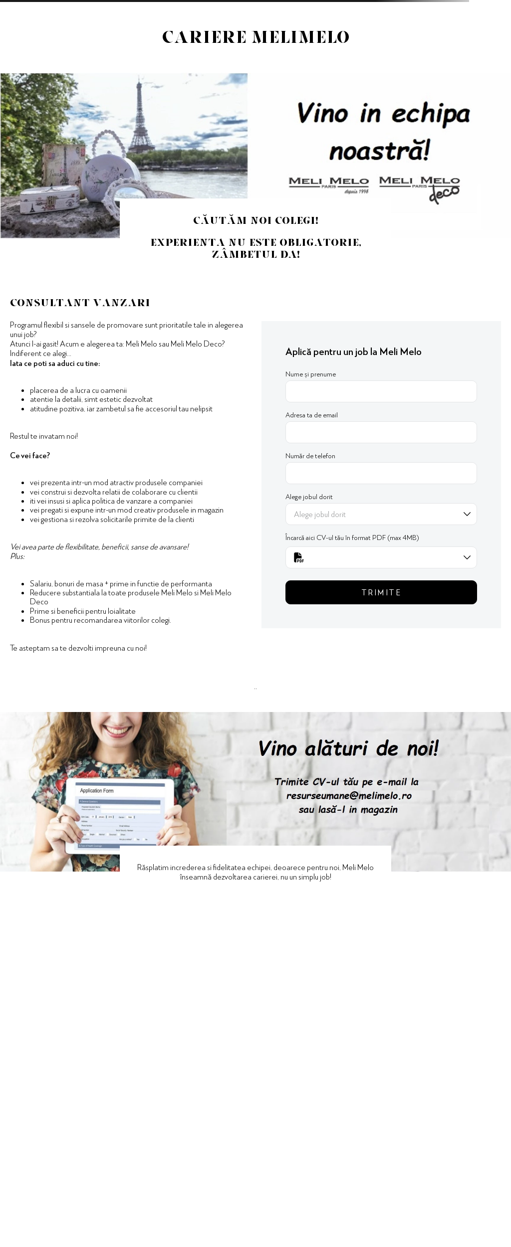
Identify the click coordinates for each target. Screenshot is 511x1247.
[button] (381, 557)
